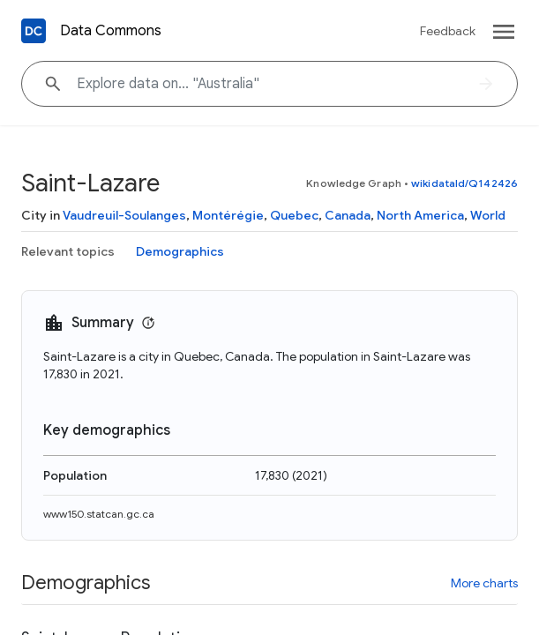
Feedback (447, 31)
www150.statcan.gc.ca (98, 513)
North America (420, 215)
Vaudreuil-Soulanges (124, 215)
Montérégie (228, 215)
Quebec (294, 215)
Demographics (180, 251)
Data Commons (110, 31)
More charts (484, 583)
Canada (348, 215)
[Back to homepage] (33, 31)
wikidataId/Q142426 (464, 183)
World (487, 215)
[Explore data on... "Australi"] (269, 84)
